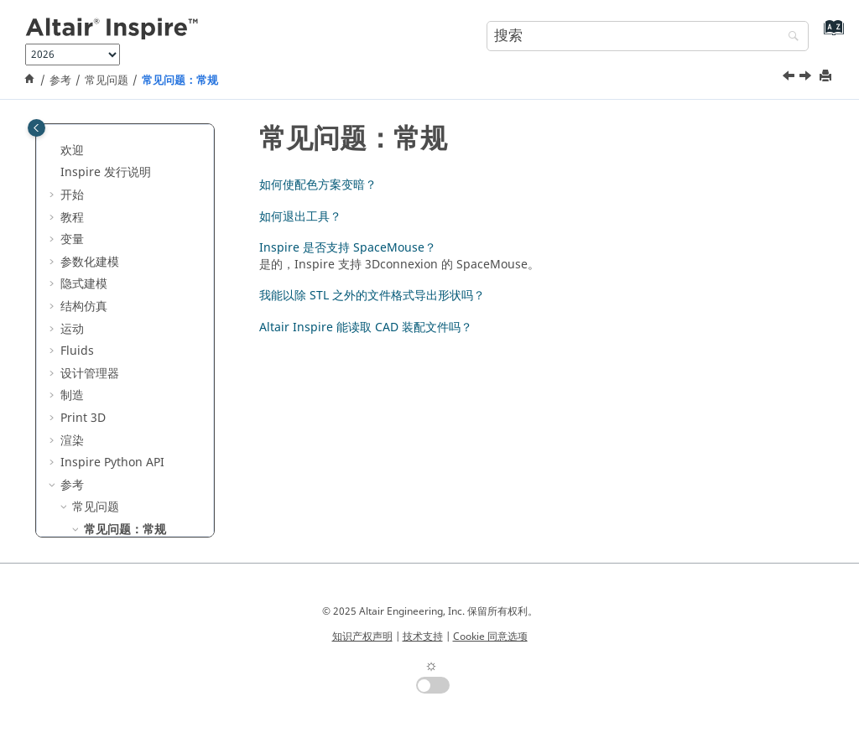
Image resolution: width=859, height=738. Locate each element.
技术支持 (423, 636)
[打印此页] (827, 76)
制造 (72, 205)
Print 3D (83, 227)
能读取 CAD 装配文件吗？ (146, 532)
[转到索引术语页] (830, 34)
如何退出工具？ (137, 400)
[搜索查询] (648, 36)
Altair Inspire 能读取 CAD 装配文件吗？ (365, 327)
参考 (60, 80)
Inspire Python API (112, 272)
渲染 (72, 250)
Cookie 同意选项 (490, 636)
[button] (53, 139)
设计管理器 (89, 183)
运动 (72, 139)
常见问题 (106, 80)
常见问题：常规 (180, 80)
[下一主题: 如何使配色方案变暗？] (807, 78)
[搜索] (789, 37)
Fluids (77, 160)
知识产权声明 (362, 636)
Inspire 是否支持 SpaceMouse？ (141, 430)
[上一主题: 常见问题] (790, 78)
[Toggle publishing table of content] (36, 128)
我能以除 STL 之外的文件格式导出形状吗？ (148, 477)
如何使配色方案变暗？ (143, 369)
